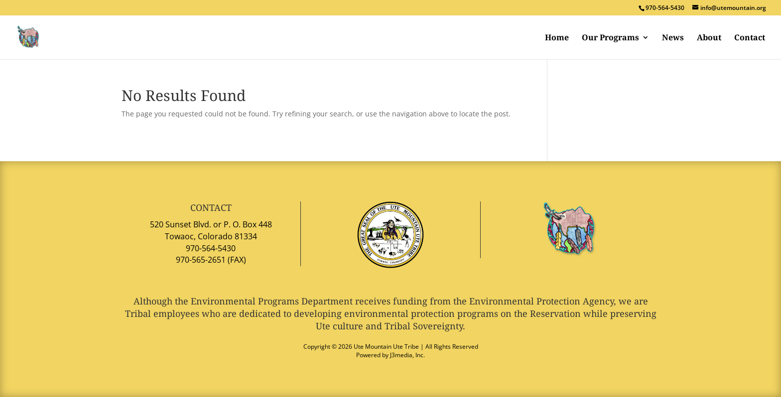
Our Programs (610, 38)
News (673, 38)
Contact (749, 38)
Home (557, 38)
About (709, 38)
